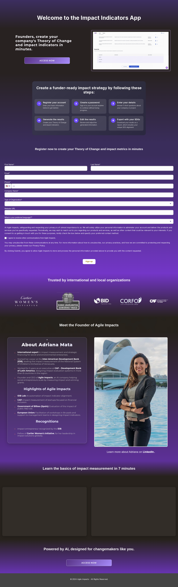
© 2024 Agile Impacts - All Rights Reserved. (89, 579)
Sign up (89, 261)
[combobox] (89, 203)
